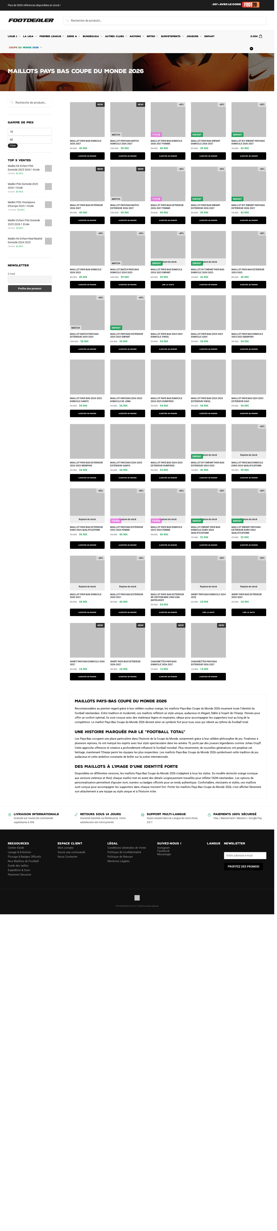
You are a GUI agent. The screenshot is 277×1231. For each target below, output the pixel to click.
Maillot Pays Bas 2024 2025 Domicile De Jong (126, 400)
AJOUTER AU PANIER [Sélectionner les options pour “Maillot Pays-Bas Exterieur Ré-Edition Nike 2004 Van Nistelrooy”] (168, 612)
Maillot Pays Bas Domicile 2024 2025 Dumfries (166, 400)
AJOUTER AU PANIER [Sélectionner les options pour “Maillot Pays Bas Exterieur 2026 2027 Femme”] (168, 220)
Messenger (164, 854)
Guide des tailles (18, 865)
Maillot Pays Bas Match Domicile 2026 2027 (124, 142)
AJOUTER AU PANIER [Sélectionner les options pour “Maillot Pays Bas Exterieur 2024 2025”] (249, 285)
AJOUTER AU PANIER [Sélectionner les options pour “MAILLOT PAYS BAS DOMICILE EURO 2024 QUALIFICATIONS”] (249, 478)
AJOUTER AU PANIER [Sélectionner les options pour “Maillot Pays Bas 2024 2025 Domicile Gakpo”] (87, 413)
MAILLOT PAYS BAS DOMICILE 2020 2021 (85, 596)
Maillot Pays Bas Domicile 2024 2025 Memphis (247, 335)
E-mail (11, 273)
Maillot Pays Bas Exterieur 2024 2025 (247, 271)
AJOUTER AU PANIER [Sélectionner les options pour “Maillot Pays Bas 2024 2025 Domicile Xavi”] (208, 349)
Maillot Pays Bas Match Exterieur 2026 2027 (124, 207)
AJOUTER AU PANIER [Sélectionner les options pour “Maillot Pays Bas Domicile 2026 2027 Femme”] (168, 156)
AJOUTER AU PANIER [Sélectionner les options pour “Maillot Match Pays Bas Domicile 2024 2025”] (128, 285)
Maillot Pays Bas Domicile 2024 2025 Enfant (166, 271)
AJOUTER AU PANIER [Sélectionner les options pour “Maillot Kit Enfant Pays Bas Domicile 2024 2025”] (208, 285)
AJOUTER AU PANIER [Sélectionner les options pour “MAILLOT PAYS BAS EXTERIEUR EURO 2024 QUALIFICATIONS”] (87, 545)
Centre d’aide (16, 847)
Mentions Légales (118, 861)
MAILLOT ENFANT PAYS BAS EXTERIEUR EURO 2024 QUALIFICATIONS (246, 530)
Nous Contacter (67, 856)
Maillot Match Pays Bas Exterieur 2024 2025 (84, 335)
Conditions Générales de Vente (126, 847)
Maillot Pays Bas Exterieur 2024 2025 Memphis (86, 464)
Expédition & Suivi (19, 870)
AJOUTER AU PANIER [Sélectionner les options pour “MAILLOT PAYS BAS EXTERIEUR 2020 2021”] (128, 612)
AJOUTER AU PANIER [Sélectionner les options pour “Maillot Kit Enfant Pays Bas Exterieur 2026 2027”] (249, 220)
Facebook (163, 851)
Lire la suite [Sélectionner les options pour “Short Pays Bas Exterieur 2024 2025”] (249, 612)
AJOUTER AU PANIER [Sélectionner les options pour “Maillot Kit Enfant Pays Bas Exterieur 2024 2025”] (208, 478)
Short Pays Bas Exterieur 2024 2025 (246, 596)
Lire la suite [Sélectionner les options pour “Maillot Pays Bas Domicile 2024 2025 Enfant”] (168, 285)
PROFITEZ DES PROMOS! (243, 866)
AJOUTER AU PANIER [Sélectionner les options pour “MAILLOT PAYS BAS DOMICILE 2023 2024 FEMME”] (168, 545)
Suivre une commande (71, 852)
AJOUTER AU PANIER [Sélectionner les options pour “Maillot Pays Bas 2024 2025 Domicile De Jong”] (128, 413)
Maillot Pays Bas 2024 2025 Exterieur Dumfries (167, 464)
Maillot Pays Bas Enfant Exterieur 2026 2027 (205, 207)
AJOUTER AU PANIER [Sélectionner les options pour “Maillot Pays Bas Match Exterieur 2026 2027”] (128, 220)
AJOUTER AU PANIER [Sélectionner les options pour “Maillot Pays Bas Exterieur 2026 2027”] (87, 220)
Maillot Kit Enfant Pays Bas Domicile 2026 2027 (248, 142)
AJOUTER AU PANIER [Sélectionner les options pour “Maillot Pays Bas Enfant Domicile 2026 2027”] (208, 156)
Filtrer (13, 145)
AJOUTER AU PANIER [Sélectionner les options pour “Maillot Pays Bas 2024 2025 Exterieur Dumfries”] (168, 478)
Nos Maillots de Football (23, 861)
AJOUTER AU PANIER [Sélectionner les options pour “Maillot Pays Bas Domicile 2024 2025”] (87, 285)
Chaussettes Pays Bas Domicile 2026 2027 (163, 663)
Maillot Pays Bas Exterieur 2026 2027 (86, 207)
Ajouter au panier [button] (168, 677)
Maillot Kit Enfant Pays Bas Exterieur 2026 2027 (248, 207)
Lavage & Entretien (19, 852)
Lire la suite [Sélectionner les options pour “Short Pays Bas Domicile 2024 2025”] (208, 612)
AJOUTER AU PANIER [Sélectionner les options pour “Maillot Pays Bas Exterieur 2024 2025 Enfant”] (128, 349)
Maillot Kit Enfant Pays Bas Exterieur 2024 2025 (207, 464)
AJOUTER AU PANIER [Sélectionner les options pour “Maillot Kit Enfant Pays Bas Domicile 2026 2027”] (249, 156)
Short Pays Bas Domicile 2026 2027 (87, 663)
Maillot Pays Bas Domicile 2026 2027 (85, 142)
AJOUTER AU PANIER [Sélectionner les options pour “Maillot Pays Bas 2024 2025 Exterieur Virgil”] (208, 413)
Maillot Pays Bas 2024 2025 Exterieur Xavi (247, 400)
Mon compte (65, 847)
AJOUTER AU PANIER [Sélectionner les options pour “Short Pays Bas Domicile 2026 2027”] (87, 677)
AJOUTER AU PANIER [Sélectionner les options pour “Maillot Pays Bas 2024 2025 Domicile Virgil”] (168, 349)
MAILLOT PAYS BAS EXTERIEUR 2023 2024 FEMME (126, 528)
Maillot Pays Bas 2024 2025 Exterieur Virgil (207, 400)
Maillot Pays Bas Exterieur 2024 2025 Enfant (126, 335)
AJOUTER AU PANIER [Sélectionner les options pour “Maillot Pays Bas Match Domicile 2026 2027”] (128, 156)
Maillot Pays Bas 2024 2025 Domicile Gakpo (86, 400)
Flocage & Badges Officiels (24, 856)
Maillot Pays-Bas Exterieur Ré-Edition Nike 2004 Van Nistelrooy (167, 597)
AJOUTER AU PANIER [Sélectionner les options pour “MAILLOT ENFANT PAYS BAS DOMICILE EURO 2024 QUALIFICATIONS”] (208, 545)
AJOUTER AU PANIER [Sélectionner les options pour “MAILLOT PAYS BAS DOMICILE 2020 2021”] (87, 612)
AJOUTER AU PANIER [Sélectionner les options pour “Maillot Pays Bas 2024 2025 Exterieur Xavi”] (249, 413)
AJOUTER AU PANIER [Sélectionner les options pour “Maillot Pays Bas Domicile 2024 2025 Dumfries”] (168, 413)
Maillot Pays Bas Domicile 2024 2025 (85, 271)
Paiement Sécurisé (19, 874)
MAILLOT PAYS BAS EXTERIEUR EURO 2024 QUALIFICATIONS (86, 528)
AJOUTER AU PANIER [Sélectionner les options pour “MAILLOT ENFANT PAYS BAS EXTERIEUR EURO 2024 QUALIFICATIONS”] (249, 545)
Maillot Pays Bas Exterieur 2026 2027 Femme (167, 207)
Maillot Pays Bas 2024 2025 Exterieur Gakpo (126, 464)
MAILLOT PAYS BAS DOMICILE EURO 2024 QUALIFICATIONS (247, 464)
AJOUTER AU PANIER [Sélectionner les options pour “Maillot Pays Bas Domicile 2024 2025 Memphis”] (249, 349)
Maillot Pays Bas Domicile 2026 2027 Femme (166, 142)
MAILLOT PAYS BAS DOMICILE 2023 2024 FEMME (166, 528)
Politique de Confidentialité (124, 852)
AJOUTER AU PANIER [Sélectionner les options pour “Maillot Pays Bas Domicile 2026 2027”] (87, 156)
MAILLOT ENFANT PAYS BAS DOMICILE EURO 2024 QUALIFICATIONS (205, 530)
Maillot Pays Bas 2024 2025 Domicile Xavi (207, 335)
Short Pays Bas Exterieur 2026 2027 (125, 663)
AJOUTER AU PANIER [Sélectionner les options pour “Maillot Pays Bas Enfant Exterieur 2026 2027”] (208, 220)
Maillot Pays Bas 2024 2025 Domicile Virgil (167, 335)
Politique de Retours (120, 856)
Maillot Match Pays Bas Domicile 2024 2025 (124, 271)
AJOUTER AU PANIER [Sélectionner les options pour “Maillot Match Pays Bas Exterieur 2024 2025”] (87, 349)
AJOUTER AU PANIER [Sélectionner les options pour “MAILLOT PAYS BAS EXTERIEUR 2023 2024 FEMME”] (128, 545)
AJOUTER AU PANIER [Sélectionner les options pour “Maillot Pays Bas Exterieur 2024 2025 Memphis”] (87, 478)
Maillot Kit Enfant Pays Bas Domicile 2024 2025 (207, 271)
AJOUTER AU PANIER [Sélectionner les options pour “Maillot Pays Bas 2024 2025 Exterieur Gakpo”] (128, 478)
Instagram (163, 847)
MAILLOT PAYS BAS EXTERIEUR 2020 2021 (126, 596)
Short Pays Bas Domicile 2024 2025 (208, 596)
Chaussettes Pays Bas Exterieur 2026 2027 (204, 663)
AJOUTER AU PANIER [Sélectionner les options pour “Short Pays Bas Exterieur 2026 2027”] (128, 677)
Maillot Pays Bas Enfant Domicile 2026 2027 (205, 142)
